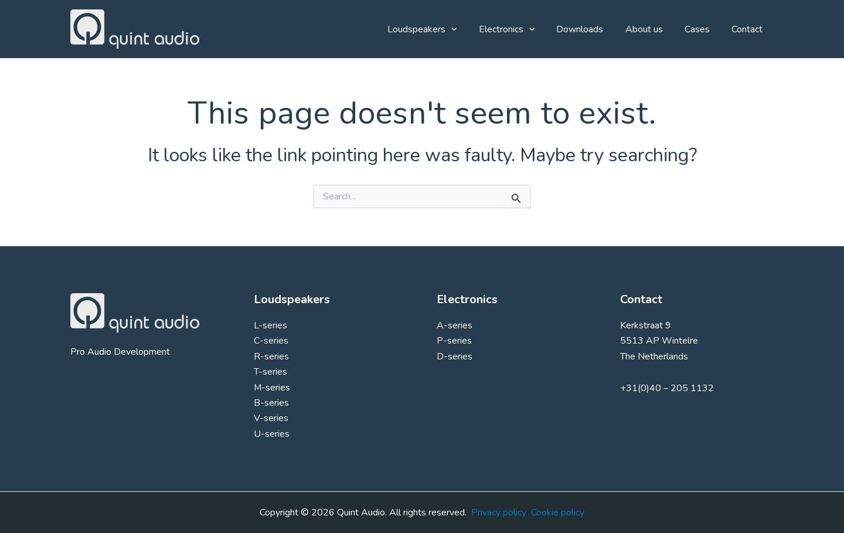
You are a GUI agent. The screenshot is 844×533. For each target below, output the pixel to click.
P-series (454, 340)
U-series (272, 433)
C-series (271, 340)
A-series (454, 325)
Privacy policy (498, 512)
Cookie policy (557, 512)
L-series (270, 325)
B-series (271, 402)
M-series (272, 387)
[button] (468, 29)
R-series (271, 356)
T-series (270, 371)
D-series (454, 356)
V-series (271, 418)
